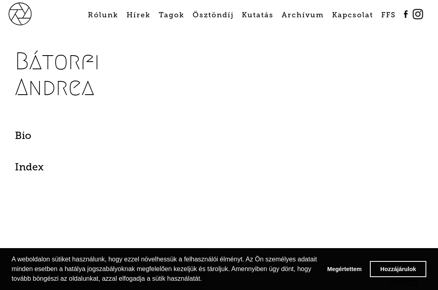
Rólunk (103, 14)
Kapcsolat (352, 14)
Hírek (139, 14)
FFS (388, 14)
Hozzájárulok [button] (398, 269)
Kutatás (258, 14)
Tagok (172, 14)
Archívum (303, 14)
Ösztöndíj (213, 14)
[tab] (46, 137)
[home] (29, 13)
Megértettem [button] (344, 269)
